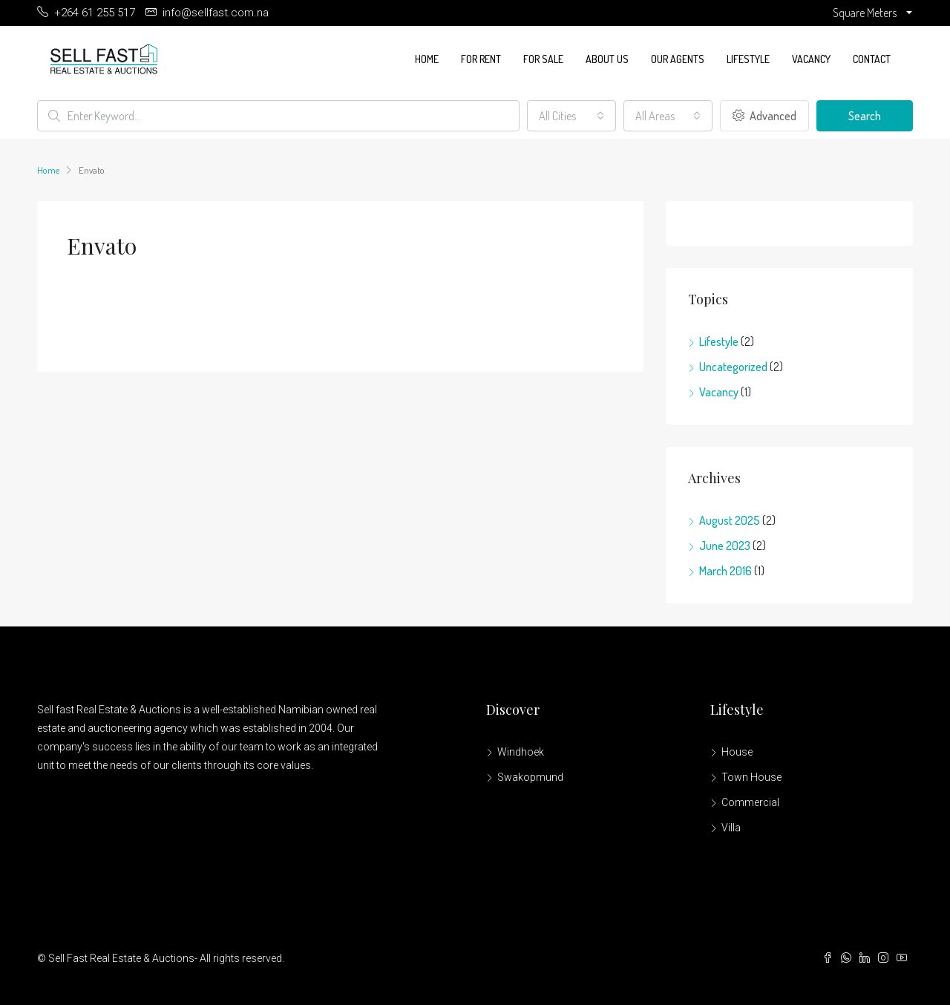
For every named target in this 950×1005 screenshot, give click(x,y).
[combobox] (571, 115)
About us (607, 59)
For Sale (543, 59)
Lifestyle (748, 59)
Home (427, 59)
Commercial (750, 802)
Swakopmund (530, 777)
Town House (751, 777)
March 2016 (725, 570)
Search (864, 115)
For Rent (481, 59)
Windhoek (520, 752)
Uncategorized (733, 366)
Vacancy (811, 59)
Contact (872, 59)
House (737, 752)
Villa (731, 828)
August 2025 (729, 520)
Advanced (764, 115)
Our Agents (677, 59)
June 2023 (724, 545)
